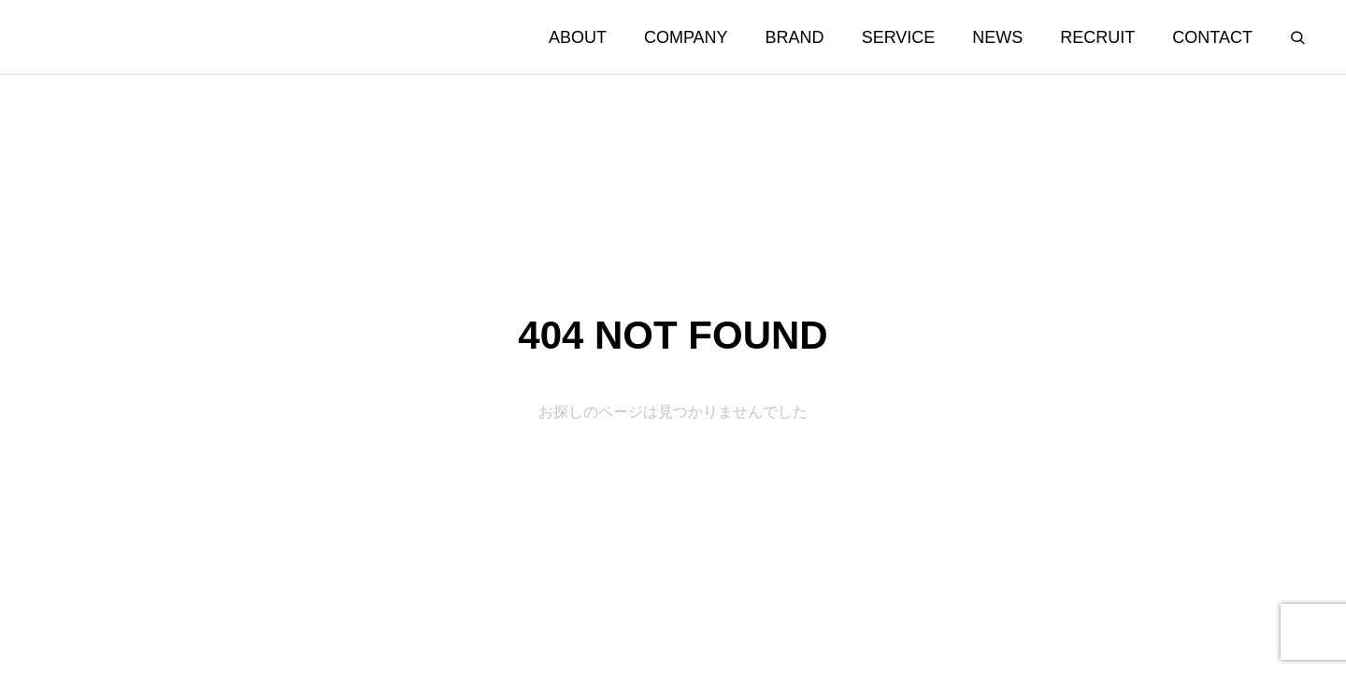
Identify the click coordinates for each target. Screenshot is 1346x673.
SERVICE (899, 37)
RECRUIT (1097, 37)
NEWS (997, 37)
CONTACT (1212, 37)
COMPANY (686, 37)
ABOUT (578, 37)
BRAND (795, 37)
